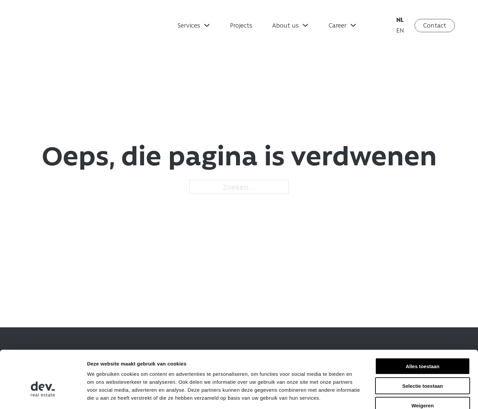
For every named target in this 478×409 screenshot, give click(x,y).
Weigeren (422, 366)
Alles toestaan (422, 327)
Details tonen (358, 396)
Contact (434, 25)
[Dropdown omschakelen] (206, 25)
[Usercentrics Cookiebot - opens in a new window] (43, 396)
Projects (241, 25)
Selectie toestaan (422, 347)
